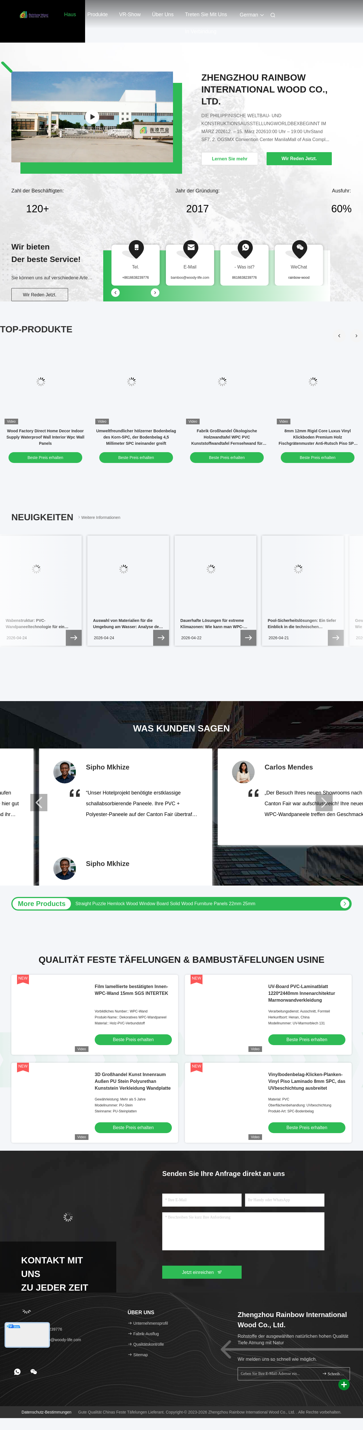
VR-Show (130, 14)
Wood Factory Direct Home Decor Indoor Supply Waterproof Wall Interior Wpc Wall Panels (46, 437)
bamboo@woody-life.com (190, 278)
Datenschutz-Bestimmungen (46, 1412)
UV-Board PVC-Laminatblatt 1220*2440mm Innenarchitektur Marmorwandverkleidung (301, 993)
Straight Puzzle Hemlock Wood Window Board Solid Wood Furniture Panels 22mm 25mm (165, 903)
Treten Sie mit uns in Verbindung (206, 17)
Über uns (163, 14)
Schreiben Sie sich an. (333, 1373)
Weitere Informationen (98, 517)
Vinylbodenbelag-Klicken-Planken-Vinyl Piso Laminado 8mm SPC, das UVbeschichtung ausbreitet (306, 1081)
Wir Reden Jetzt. (39, 294)
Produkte (97, 14)
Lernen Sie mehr (229, 158)
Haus (70, 14)
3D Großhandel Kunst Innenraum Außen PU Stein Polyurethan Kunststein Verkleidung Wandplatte (133, 1081)
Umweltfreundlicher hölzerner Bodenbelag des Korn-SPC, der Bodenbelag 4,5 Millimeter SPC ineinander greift (136, 437)
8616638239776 (244, 278)
